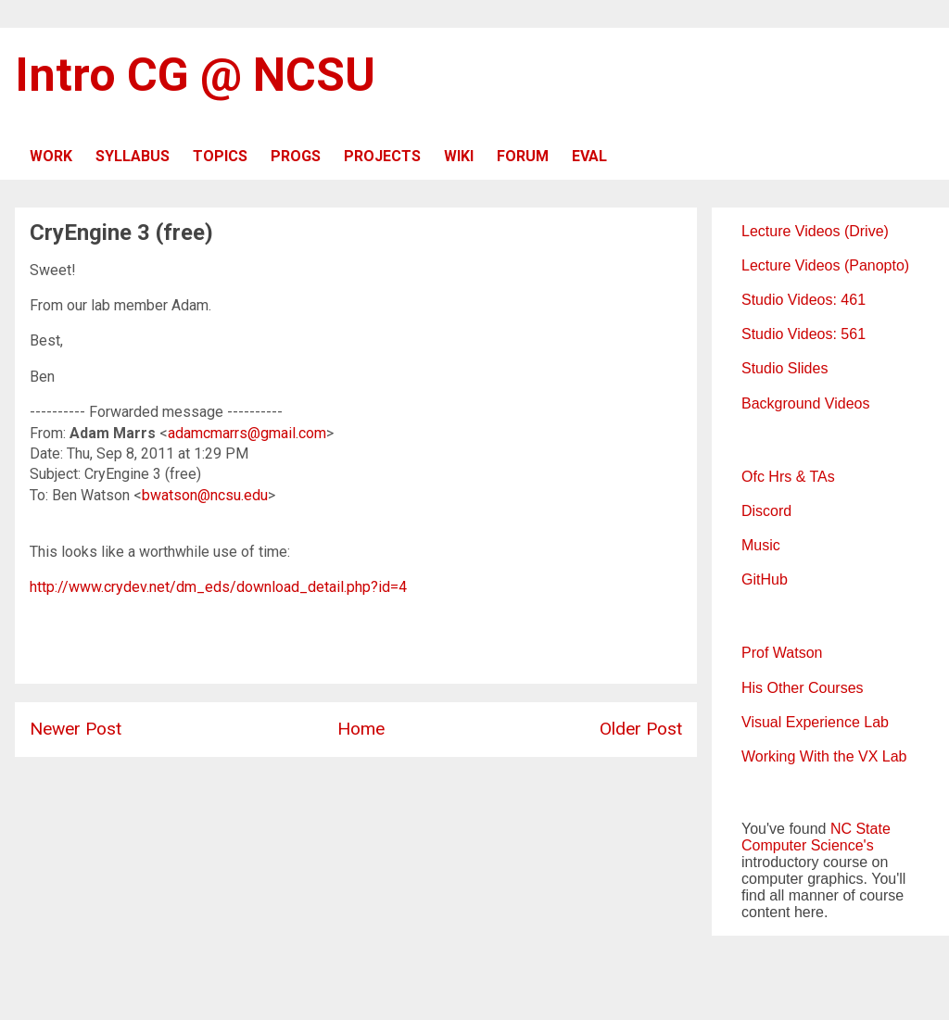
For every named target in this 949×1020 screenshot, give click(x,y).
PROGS (296, 156)
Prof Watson (781, 653)
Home (361, 728)
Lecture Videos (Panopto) (825, 265)
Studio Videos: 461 (803, 300)
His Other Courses (802, 688)
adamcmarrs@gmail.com (247, 433)
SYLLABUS (132, 156)
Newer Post (75, 728)
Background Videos (805, 403)
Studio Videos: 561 (803, 334)
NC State (860, 829)
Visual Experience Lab (815, 722)
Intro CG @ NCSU (195, 75)
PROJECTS (382, 156)
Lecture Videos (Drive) (815, 231)
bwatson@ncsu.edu (205, 495)
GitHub (764, 579)
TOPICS (220, 156)
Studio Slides (784, 368)
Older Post (641, 728)
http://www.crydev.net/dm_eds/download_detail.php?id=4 (218, 587)
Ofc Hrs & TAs (788, 477)
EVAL (589, 156)
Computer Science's (807, 845)
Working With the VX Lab (823, 756)
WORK (51, 156)
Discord (766, 511)
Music (760, 545)
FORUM (523, 156)
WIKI (459, 156)
